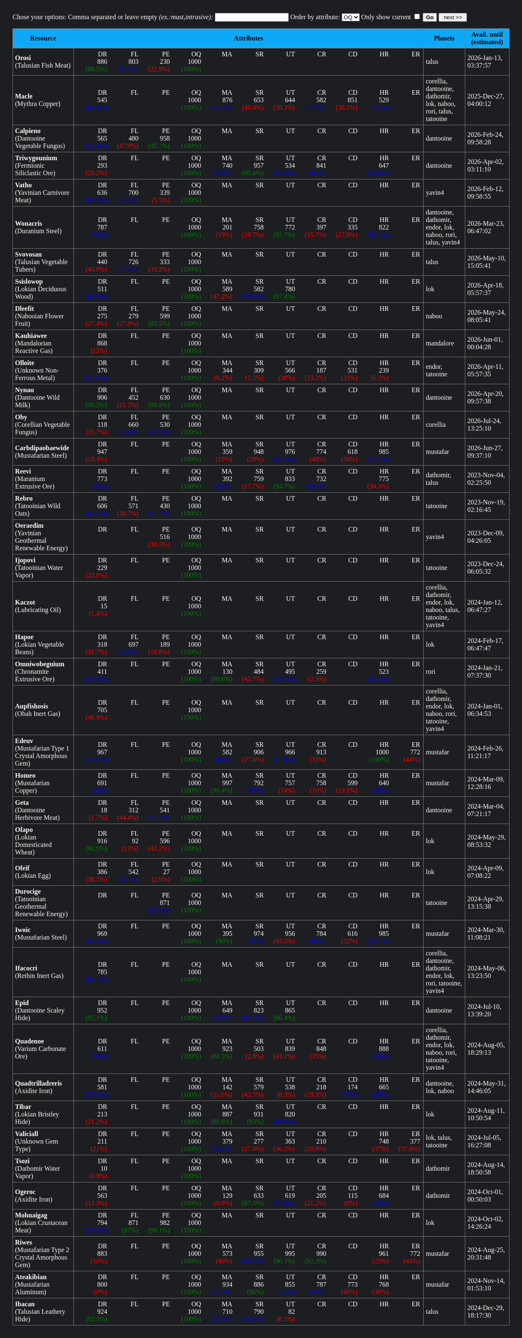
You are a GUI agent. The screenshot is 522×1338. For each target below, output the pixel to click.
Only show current (414, 16)
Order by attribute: (315, 16)
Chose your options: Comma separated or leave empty (113, 16)
